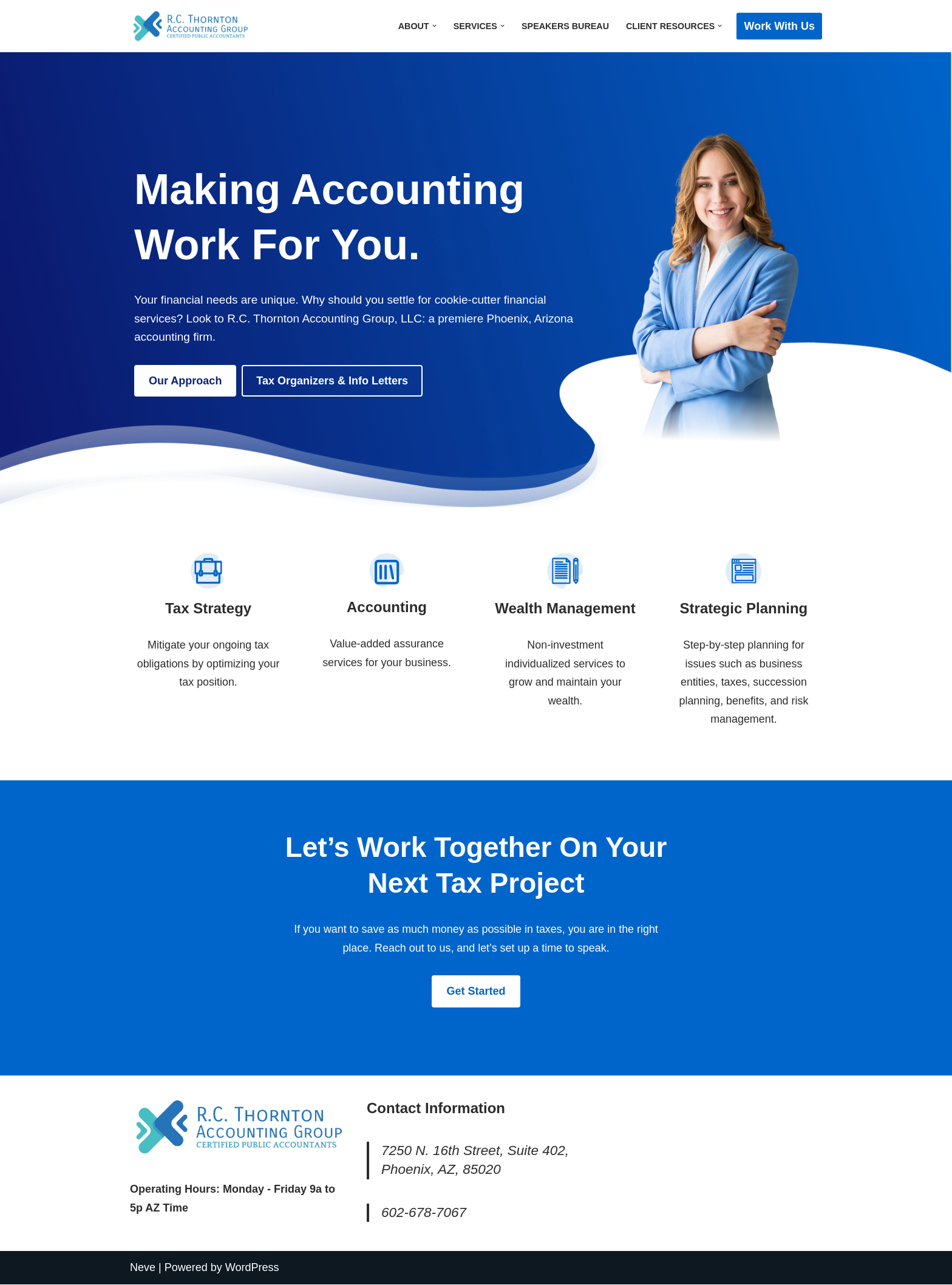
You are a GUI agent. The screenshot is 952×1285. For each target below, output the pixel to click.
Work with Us (779, 26)
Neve (142, 1269)
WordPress (252, 1269)
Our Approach (185, 381)
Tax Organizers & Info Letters (332, 381)
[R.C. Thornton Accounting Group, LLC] (190, 26)
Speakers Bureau (564, 26)
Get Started (475, 992)
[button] (433, 26)
